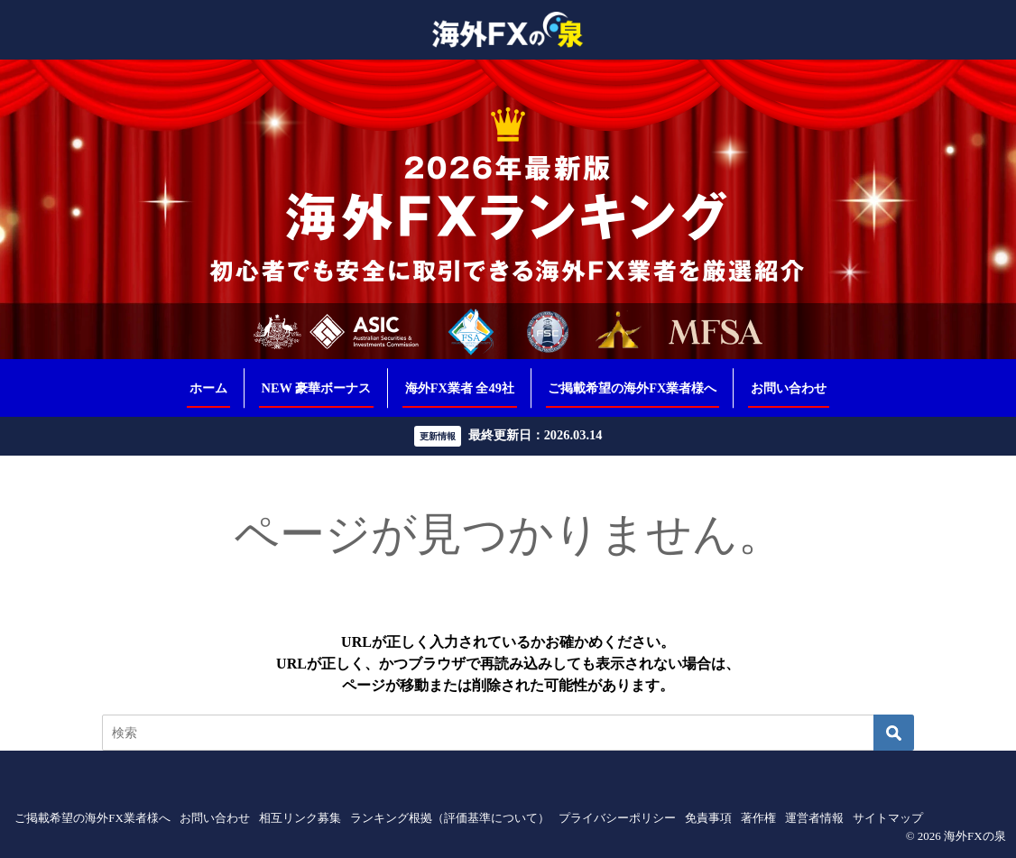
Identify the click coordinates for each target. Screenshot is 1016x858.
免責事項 (708, 818)
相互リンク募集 (300, 818)
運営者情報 (814, 818)
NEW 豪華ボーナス (317, 388)
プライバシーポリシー (617, 818)
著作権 (758, 818)
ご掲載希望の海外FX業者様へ (632, 388)
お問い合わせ (789, 388)
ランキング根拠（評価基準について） (450, 818)
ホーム (208, 388)
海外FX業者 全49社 (459, 388)
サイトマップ (888, 818)
